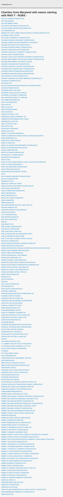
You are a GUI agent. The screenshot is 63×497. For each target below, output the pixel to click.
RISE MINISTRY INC (7, 224)
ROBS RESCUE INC (7, 494)
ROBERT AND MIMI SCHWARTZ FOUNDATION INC (16, 408)
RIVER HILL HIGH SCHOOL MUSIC (11, 303)
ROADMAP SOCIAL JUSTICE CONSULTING (14, 372)
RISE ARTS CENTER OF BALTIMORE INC (14, 210)
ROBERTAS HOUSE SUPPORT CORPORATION (15, 418)
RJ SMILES (4, 351)
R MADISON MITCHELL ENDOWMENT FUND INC (16, 358)
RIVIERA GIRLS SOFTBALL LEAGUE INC (13, 336)
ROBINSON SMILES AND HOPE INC (12, 482)
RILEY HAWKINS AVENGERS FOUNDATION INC (16, 176)
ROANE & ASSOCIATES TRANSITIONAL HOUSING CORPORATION (21, 384)
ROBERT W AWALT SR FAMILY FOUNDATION (15, 473)
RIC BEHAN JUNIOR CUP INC (10, 35)
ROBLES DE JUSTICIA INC (9, 487)
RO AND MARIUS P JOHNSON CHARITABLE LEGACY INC (19, 382)
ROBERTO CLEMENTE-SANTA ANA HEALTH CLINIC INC (18, 468)
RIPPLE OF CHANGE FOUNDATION (12, 198)
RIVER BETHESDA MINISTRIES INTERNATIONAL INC (17, 293)
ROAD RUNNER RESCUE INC (10, 375)
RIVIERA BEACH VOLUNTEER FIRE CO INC (14, 334)
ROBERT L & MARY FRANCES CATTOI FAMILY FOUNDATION (20, 453)
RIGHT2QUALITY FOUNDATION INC (12, 155)
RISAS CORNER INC (7, 200)
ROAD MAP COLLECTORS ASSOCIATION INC (15, 370)
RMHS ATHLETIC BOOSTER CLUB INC (13, 363)
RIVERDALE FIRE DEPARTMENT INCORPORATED (16, 300)
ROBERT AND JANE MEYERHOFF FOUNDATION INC (17, 401)
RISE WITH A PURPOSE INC (10, 241)
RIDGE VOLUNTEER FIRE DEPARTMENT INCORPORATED (19, 145)
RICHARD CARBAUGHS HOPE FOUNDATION (15, 49)
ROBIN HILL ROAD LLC (8, 480)
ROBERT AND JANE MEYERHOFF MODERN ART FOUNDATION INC (22, 403)
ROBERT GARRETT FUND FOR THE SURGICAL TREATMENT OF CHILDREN (24, 434)
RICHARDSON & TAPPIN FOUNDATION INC (14, 76)
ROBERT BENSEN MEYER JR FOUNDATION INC (16, 422)
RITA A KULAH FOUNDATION (10, 284)
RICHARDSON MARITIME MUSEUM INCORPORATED (17, 73)
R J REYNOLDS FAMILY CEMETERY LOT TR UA (16, 346)
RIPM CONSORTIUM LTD (9, 195)
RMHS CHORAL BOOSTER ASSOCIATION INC (15, 365)
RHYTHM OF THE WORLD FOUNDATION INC (15, 26)
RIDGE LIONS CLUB (7, 131)
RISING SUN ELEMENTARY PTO (11, 257)
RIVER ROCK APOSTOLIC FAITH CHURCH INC (15, 315)
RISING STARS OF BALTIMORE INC (12, 253)
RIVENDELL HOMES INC (8, 291)
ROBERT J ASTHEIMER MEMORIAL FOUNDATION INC (18, 446)
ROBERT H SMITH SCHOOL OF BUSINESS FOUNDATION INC (20, 437)
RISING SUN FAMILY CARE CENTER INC (13, 260)
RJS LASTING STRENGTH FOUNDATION (13, 348)
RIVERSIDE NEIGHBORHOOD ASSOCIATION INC (16, 324)
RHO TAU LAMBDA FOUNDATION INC (12, 18)
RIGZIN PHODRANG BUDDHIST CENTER (13, 171)
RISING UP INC (6, 277)
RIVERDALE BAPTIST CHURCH (11, 296)
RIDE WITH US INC (7, 126)
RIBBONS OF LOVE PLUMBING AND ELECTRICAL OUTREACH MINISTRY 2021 (25, 33)
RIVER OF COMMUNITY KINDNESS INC (13, 312)
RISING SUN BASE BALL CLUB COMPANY (14, 255)
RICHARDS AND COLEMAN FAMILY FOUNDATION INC (18, 69)
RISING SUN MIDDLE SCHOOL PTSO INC (14, 272)
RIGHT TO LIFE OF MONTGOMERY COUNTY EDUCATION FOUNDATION (23, 162)
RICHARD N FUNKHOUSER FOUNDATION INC (15, 64)
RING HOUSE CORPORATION (10, 188)
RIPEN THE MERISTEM (8, 193)
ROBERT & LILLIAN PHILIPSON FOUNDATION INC (16, 451)
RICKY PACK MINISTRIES (9, 102)
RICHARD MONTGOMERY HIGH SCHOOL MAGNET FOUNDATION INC (22, 59)
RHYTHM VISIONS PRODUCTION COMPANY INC (16, 28)
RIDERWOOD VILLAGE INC (9, 121)
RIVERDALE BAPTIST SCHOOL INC (12, 298)
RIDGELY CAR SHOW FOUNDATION (12, 133)
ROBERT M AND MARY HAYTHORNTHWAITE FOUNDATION (19, 458)
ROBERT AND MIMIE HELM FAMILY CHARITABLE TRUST (18, 406)
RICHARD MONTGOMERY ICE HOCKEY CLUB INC (16, 61)
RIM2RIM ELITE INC (7, 181)
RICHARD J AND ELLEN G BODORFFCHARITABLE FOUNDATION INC (22, 57)
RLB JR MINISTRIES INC (8, 355)
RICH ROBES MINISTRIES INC (10, 100)
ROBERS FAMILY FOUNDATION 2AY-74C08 (14, 394)
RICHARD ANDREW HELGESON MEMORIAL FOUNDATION (19, 42)
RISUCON (4, 281)
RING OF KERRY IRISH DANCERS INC (13, 190)
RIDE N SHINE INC (7, 112)
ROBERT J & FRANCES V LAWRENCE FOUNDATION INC (18, 449)
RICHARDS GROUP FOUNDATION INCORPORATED (17, 71)
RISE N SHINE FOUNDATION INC (11, 226)
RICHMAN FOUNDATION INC (10, 88)
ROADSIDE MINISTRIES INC (10, 377)
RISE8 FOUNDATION (7, 202)
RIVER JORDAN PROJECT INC (10, 308)
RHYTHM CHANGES (7, 21)
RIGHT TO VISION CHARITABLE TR (12, 164)
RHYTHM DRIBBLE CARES (9, 23)
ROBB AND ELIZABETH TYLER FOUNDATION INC (16, 389)
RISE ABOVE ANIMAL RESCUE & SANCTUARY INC (16, 205)
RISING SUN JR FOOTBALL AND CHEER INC (15, 267)
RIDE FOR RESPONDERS (9, 109)
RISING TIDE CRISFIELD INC (10, 274)
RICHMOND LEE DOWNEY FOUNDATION (14, 95)
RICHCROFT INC (6, 83)
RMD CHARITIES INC (7, 360)
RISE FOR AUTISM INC (8, 212)
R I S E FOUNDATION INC (9, 214)
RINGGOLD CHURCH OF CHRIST (11, 183)
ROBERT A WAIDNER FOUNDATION (12, 420)
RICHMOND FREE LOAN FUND (10, 90)
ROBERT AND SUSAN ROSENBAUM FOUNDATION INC (18, 410)
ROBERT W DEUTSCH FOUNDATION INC (14, 475)
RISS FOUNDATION (7, 279)
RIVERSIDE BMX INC (7, 322)
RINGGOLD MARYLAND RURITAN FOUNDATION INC (17, 186)
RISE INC (4, 222)
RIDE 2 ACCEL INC (7, 107)
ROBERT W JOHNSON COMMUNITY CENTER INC (16, 477)
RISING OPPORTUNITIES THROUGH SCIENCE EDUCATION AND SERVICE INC (25, 248)
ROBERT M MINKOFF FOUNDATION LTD (13, 463)
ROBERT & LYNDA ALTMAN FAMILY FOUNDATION (16, 456)
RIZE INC (4, 339)
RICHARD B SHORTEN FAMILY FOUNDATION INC (16, 47)
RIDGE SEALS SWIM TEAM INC (11, 140)
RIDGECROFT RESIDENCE (9, 128)
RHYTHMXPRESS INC (8, 30)
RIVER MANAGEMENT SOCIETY (11, 310)
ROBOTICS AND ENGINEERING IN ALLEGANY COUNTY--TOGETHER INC (23, 489)
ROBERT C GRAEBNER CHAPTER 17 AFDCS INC (16, 427)
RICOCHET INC (6, 104)
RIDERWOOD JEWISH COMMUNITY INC (13, 116)
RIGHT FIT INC (5, 159)
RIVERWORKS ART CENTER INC (11, 331)
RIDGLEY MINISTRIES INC (9, 150)
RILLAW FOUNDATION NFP (9, 179)
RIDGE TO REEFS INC (8, 143)
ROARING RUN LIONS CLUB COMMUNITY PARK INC (17, 386)
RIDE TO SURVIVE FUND (9, 124)
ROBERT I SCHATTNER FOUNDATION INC (14, 441)
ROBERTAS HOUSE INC (8, 415)
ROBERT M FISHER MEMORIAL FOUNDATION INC (16, 461)
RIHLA (3, 174)
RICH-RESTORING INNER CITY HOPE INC (14, 97)
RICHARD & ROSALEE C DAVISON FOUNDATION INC (17, 66)
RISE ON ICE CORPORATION (10, 229)
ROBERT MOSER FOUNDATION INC (12, 465)
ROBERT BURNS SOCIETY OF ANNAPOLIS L (15, 425)
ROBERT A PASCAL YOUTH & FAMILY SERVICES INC (17, 413)
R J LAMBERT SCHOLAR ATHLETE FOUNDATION (16, 343)
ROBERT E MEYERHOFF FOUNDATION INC (14, 429)
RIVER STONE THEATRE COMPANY (12, 329)
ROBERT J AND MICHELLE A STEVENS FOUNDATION (17, 444)
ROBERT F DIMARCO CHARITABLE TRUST (14, 432)
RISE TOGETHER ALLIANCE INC (11, 231)
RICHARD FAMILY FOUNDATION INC (12, 54)
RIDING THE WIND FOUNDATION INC (12, 152)
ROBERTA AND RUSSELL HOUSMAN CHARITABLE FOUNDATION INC (22, 396)
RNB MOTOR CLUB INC (8, 367)
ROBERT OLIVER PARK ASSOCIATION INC (14, 470)
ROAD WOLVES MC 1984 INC (10, 379)
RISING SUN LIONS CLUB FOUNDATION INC (15, 269)
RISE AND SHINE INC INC (9, 207)
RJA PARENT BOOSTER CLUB (10, 341)
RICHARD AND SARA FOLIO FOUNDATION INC (15, 45)
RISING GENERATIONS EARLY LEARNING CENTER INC (18, 243)
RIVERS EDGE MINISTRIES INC (11, 320)
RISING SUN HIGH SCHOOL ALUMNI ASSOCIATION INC (18, 262)
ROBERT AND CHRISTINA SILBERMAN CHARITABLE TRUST (19, 398)
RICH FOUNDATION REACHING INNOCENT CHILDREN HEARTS (21, 85)
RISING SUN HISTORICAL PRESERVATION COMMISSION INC (20, 265)
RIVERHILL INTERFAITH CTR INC (11, 305)
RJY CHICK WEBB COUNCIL (10, 353)
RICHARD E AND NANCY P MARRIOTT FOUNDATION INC (19, 52)
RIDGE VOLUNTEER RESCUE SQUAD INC (14, 147)
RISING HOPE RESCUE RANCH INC (12, 245)
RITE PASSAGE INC (7, 286)
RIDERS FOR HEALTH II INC (10, 114)
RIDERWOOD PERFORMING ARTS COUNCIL (15, 119)
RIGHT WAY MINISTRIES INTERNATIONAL (14, 167)
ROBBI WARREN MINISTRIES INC (11, 391)
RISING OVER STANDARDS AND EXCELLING (15, 250)
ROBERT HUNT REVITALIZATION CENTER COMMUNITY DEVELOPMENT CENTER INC (27, 439)
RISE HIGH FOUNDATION (9, 219)
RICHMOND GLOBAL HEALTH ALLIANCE (13, 92)
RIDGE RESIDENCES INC (9, 138)
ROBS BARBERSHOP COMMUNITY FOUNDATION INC (17, 492)
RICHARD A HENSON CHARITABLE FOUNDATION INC (17, 40)
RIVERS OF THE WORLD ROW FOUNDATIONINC (16, 327)
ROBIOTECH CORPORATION (10, 484)
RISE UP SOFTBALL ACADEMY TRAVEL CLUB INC (16, 238)
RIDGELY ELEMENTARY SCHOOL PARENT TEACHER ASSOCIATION (22, 135)
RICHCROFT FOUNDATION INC (11, 81)
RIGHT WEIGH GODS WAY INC (10, 169)
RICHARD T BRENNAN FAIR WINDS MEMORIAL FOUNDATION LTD (21, 78)
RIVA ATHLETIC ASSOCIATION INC (12, 288)
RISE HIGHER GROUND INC (10, 217)
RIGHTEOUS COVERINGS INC (10, 157)
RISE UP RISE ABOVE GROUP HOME (12, 236)
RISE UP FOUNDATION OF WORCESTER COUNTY (16, 233)
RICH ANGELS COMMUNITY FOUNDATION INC (15, 37)
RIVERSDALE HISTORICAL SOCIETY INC (13, 317)
